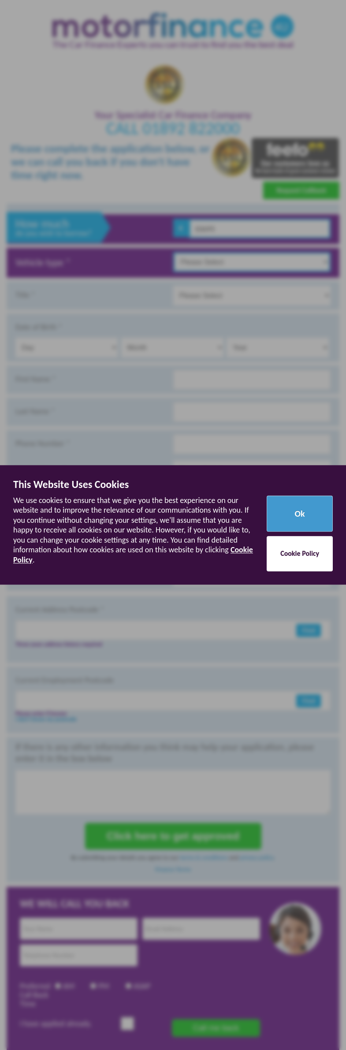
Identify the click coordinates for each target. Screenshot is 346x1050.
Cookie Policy (299, 554)
